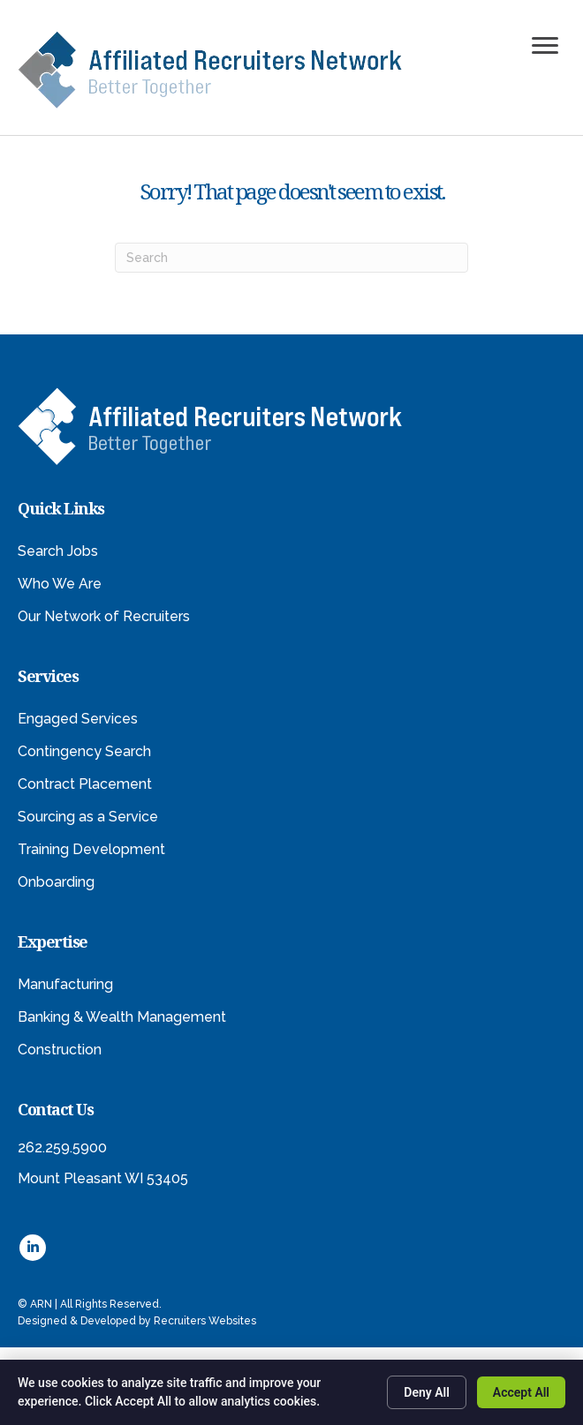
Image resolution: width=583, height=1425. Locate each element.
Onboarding (56, 882)
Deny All (427, 1392)
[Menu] (545, 46)
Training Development (91, 849)
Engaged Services (78, 718)
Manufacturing (65, 984)
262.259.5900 (62, 1147)
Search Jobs (58, 551)
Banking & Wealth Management (122, 1017)
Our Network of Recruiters (104, 616)
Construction (60, 1049)
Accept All (521, 1392)
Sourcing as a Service (88, 816)
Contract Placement (85, 784)
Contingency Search (84, 751)
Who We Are (60, 583)
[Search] (291, 258)
